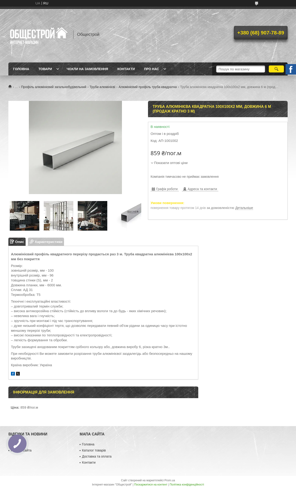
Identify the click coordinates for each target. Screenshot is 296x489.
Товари (45, 69)
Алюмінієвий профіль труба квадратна (148, 87)
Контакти (126, 69)
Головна (21, 69)
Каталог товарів (94, 450)
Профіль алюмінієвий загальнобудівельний (53, 87)
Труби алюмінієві (102, 87)
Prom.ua (170, 480)
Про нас (151, 69)
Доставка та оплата (96, 456)
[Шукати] (276, 68)
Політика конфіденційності (187, 484)
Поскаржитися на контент (150, 484)
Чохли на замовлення (87, 69)
